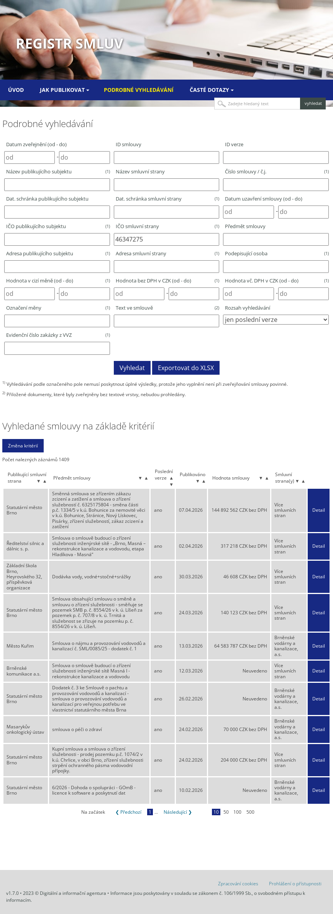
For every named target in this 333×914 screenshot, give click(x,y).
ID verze (234, 144)
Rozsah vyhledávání (247, 307)
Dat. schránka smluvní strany (168, 199)
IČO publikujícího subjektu (58, 226)
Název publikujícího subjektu (58, 171)
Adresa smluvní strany (168, 253)
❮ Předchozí (128, 812)
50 (226, 812)
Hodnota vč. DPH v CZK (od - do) (277, 281)
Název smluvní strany (140, 171)
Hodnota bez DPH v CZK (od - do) (168, 281)
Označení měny (58, 308)
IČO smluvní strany (168, 226)
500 (250, 812)
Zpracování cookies (238, 883)
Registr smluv (69, 43)
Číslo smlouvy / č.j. (277, 171)
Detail (318, 510)
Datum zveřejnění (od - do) (36, 144)
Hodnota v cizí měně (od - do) (58, 281)
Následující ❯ (178, 812)
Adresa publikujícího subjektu (58, 253)
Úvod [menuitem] (16, 89)
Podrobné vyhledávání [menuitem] (139, 89)
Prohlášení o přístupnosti (295, 883)
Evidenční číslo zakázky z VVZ (58, 335)
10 (216, 812)
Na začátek (93, 812)
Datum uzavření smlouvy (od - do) (263, 198)
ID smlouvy (128, 144)
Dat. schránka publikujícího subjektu (47, 198)
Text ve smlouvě (168, 308)
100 (237, 812)
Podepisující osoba (277, 253)
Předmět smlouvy (245, 226)
